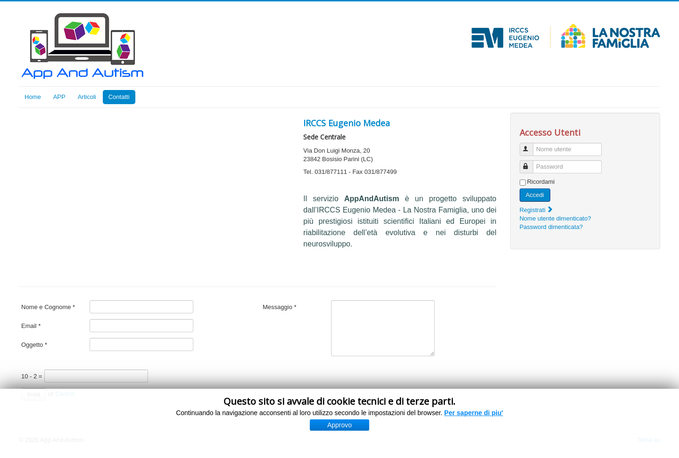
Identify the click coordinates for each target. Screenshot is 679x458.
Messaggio (280, 307)
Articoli (87, 96)
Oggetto (34, 344)
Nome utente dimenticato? (555, 218)
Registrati (537, 209)
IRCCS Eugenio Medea (346, 123)
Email (31, 325)
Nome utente (530, 145)
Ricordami (541, 181)
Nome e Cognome (48, 307)
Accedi (535, 194)
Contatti (119, 96)
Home (33, 96)
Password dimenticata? (551, 226)
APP (59, 96)
